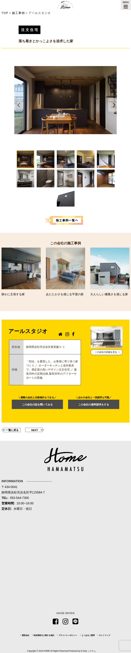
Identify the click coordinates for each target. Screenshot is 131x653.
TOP (5, 13)
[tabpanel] (65, 100)
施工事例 (18, 13)
